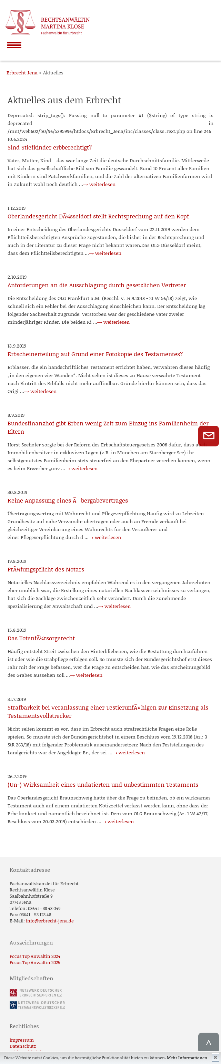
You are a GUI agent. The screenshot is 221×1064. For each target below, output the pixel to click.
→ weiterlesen (99, 184)
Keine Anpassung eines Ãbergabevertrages (68, 500)
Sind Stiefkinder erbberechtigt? (50, 147)
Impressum (22, 1040)
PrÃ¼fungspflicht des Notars (46, 569)
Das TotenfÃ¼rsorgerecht (41, 638)
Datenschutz (23, 1046)
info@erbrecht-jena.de (50, 921)
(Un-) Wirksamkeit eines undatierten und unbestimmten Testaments (103, 784)
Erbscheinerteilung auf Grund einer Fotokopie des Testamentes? (95, 354)
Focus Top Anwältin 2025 (35, 962)
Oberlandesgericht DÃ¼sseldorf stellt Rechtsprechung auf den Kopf (98, 216)
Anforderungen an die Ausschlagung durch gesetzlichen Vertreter (97, 285)
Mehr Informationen (187, 1058)
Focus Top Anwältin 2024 (35, 956)
